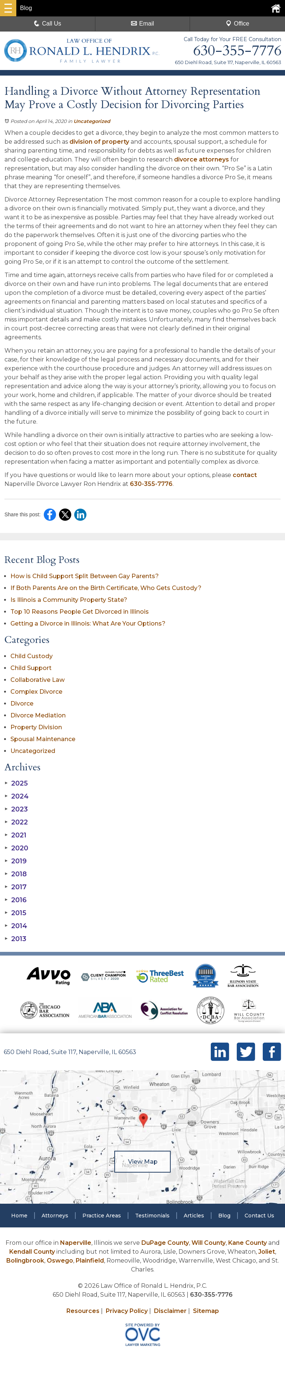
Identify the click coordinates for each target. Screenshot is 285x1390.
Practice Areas (101, 1215)
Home (19, 1215)
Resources (82, 1310)
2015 (15, 913)
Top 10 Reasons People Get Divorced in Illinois (79, 611)
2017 (15, 887)
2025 (16, 783)
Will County (208, 1242)
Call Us (47, 23)
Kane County (247, 1242)
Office (237, 23)
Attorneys (55, 1215)
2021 (15, 835)
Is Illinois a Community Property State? (68, 599)
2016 (15, 900)
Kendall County (32, 1251)
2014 (15, 926)
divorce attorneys (201, 159)
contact (245, 475)
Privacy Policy (127, 1310)
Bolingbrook (25, 1260)
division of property (99, 141)
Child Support (31, 667)
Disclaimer (170, 1310)
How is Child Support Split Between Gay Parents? (84, 576)
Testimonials (152, 1215)
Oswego (60, 1260)
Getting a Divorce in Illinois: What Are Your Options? (88, 623)
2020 (16, 848)
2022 (16, 822)
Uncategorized (91, 121)
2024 (16, 796)
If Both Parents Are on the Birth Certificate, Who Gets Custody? (106, 587)
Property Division (36, 727)
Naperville (75, 1242)
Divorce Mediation (38, 715)
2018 (15, 874)
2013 (15, 939)
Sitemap (206, 1310)
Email (142, 23)
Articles (194, 1215)
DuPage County (165, 1242)
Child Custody (31, 656)
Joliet (266, 1251)
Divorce (21, 703)
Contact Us (259, 1215)
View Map (142, 1161)
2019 (15, 861)
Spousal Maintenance (42, 739)
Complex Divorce (36, 691)
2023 (16, 809)
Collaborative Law (37, 679)
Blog (224, 1215)
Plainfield (90, 1260)
